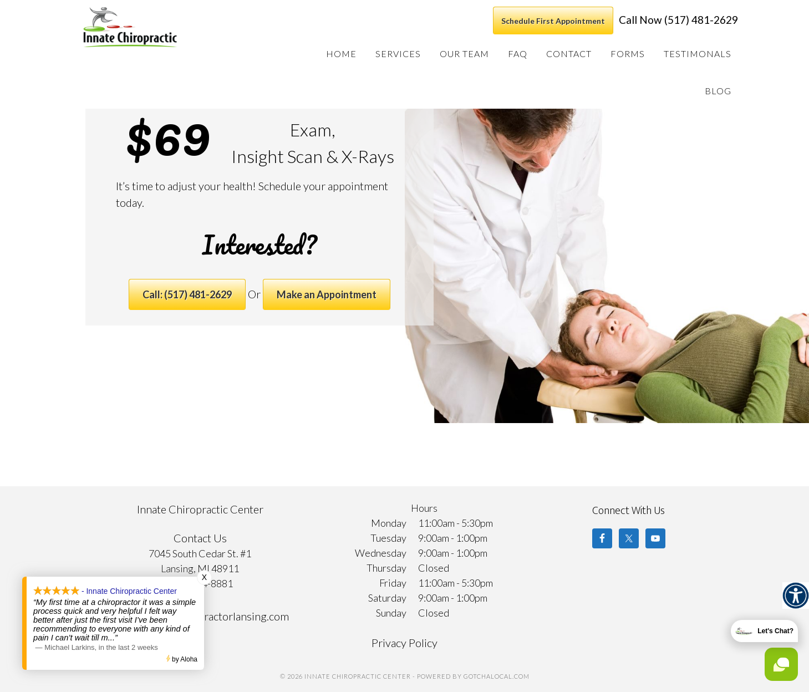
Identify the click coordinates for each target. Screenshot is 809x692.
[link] (795, 595)
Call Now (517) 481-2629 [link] (678, 19)
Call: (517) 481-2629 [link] (187, 294)
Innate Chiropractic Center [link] (157, 27)
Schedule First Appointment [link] (553, 21)
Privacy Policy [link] (404, 642)
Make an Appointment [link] (326, 294)
